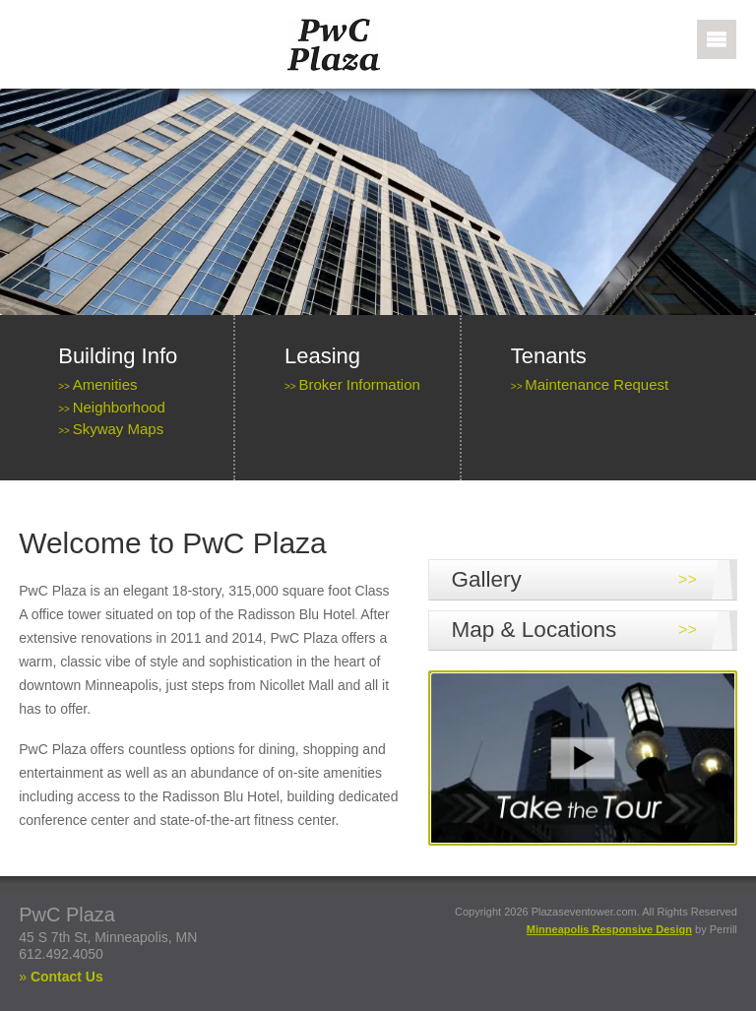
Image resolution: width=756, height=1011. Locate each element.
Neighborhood (119, 407)
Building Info (117, 356)
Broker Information (358, 384)
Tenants (549, 356)
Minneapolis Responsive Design (609, 929)
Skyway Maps (118, 428)
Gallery (487, 579)
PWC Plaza (359, 45)
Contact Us (67, 976)
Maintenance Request (596, 384)
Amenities (105, 384)
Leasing (322, 356)
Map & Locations (534, 629)
